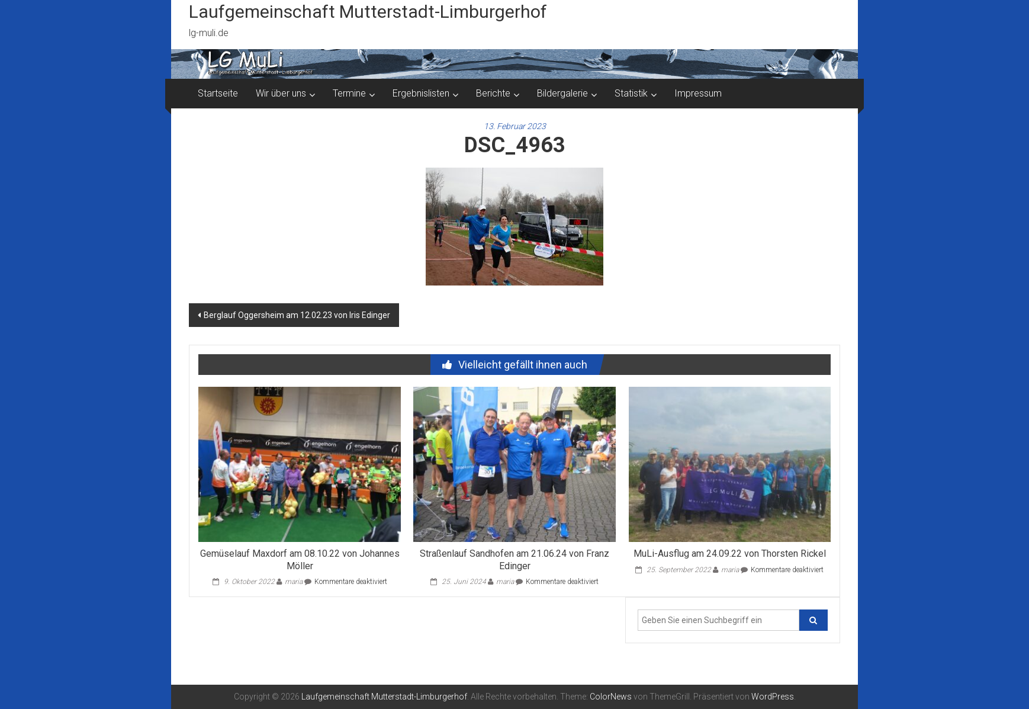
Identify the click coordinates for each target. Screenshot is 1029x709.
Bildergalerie (562, 93)
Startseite (218, 93)
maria (294, 582)
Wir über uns (281, 93)
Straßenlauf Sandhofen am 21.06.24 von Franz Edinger (514, 560)
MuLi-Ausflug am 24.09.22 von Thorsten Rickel (730, 553)
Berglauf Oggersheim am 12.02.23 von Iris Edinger (297, 315)
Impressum (698, 93)
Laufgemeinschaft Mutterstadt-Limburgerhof (368, 11)
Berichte (493, 93)
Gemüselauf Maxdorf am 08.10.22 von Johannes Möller (300, 560)
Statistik (631, 93)
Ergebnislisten (421, 93)
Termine (349, 93)
